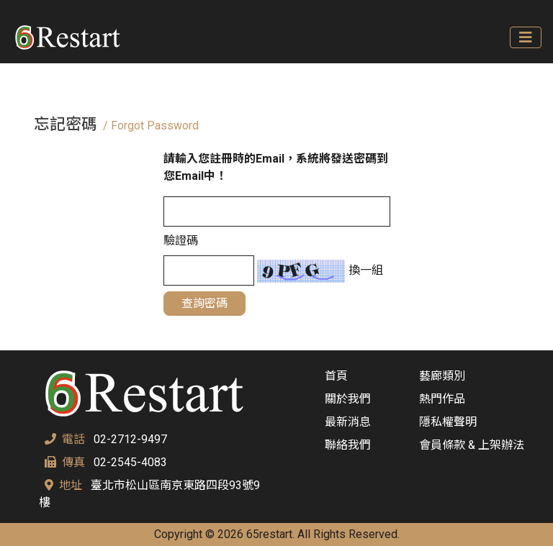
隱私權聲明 (448, 422)
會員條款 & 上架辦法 (471, 445)
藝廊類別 (442, 376)
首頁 (336, 376)
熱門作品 (442, 399)
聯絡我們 (348, 445)
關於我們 (348, 399)
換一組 (364, 270)
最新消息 (348, 422)
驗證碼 (180, 240)
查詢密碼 (204, 303)
